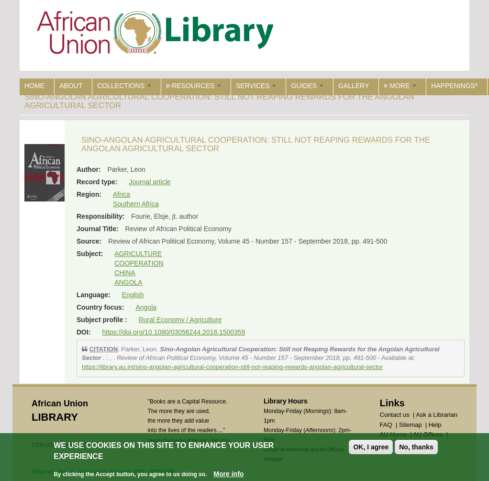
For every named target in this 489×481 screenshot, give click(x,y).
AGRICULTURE (138, 253)
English (133, 295)
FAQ (386, 424)
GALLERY (353, 85)
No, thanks (416, 447)
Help (435, 424)
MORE (400, 85)
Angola (145, 307)
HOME (34, 85)
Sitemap (410, 424)
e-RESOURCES (193, 85)
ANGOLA (128, 282)
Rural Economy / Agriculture (180, 320)
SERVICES (256, 85)
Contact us (395, 414)
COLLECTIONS (124, 85)
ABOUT (70, 85)
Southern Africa (136, 204)
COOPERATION (138, 263)
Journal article (149, 182)
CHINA (124, 273)
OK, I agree (371, 447)
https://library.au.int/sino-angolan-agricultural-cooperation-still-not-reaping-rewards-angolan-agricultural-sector (232, 366)
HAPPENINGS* (454, 85)
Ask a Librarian (436, 414)
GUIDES (307, 85)
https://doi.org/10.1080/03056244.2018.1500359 (173, 332)
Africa (121, 194)
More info (228, 474)
